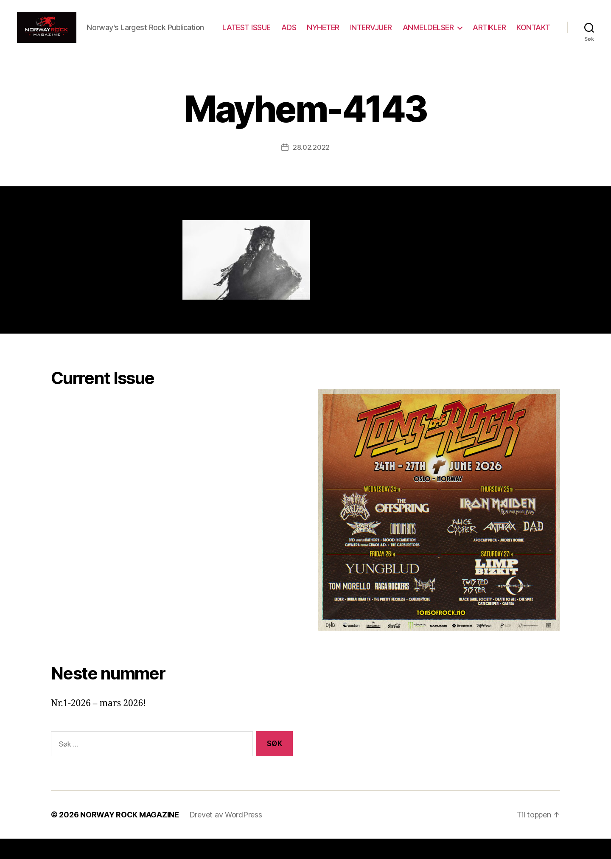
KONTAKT (533, 43)
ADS (333, 31)
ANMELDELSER (472, 31)
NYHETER (367, 31)
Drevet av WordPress (225, 835)
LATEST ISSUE (290, 31)
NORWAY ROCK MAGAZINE (129, 835)
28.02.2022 (311, 167)
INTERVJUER (415, 31)
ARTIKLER (533, 31)
